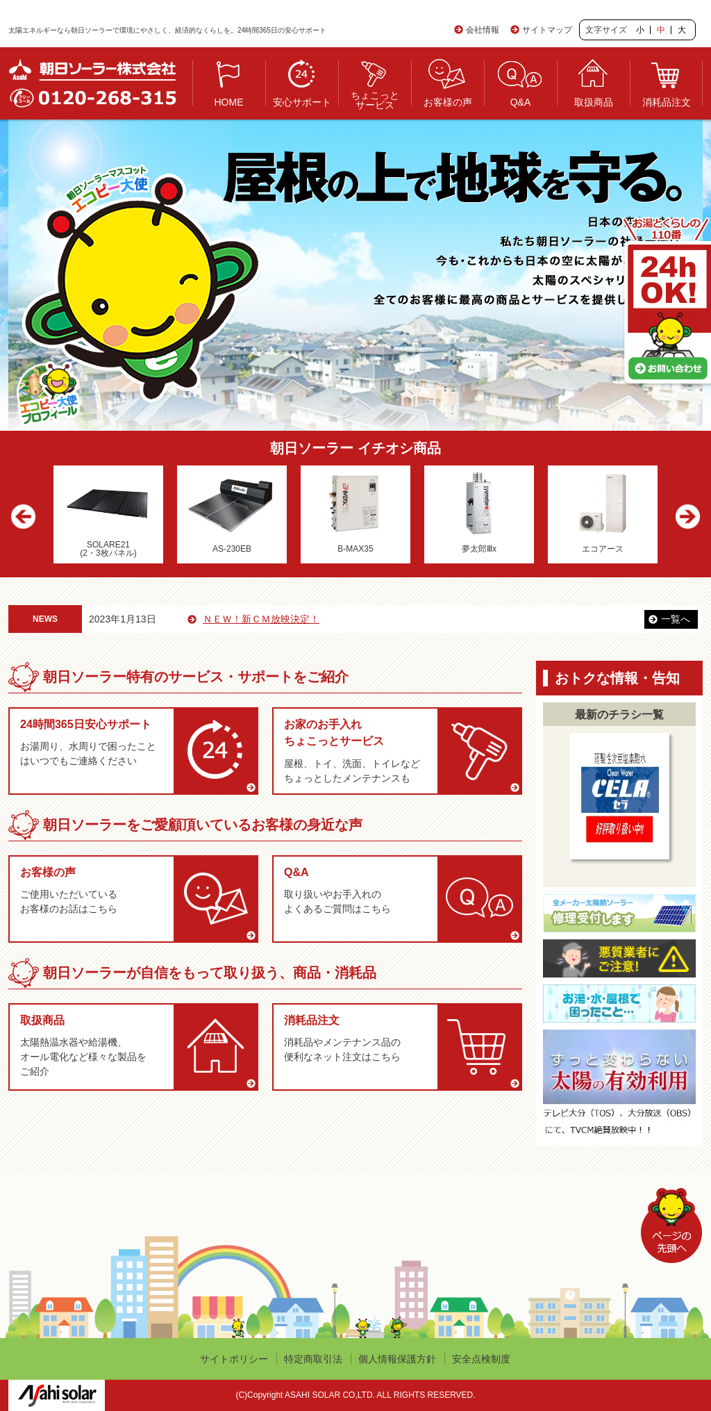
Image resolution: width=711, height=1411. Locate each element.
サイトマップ (547, 30)
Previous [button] (27, 518)
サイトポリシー (234, 1358)
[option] (108, 514)
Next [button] (683, 518)
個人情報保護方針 (397, 1358)
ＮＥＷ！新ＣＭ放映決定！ (287, 619)
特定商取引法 (313, 1358)
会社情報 (482, 30)
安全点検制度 (481, 1358)
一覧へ (675, 619)
